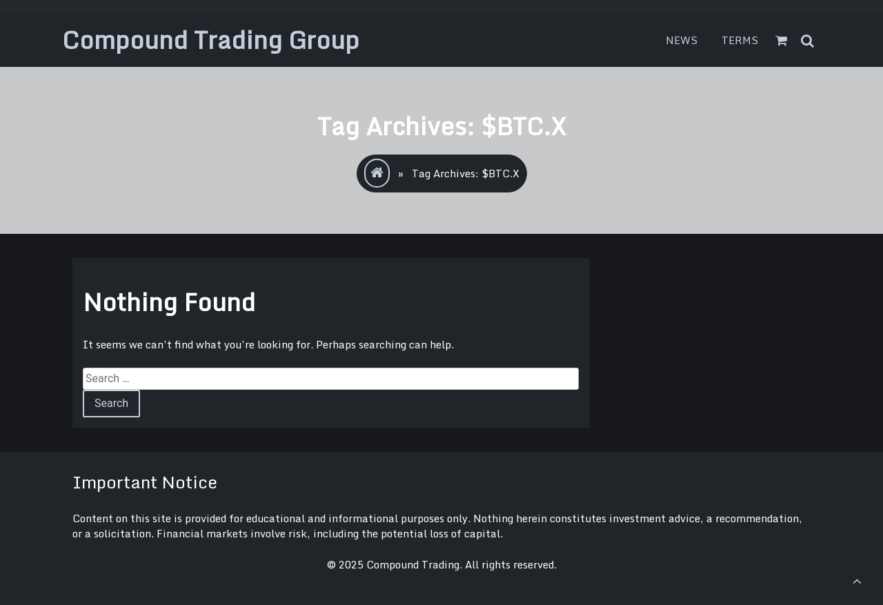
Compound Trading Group (210, 39)
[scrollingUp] (857, 581)
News (681, 40)
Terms (740, 40)
